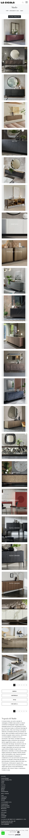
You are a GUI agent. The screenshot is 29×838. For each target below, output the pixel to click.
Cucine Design (5, 778)
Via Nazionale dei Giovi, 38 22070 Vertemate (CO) (8, 822)
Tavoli (2, 781)
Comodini (3, 798)
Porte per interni (5, 807)
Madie (21, 10)
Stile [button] (14, 699)
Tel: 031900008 (5, 824)
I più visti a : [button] (14, 704)
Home (7, 10)
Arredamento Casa (14, 10)
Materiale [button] (14, 695)
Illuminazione (4, 791)
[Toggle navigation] (26, 2)
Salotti (3, 788)
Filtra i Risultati (14, 16)
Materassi (4, 808)
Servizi (3, 814)
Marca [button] (15, 691)
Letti (2, 795)
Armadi (3, 800)
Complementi (4, 804)
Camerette (4, 797)
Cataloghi (3, 815)
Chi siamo (3, 812)
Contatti (3, 817)
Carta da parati (5, 805)
